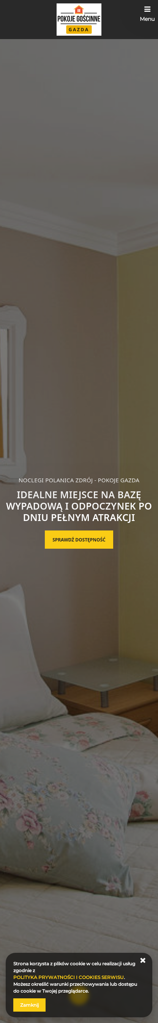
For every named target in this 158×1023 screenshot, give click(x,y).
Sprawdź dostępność (79, 540)
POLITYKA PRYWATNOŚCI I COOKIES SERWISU (68, 977)
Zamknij (29, 1005)
